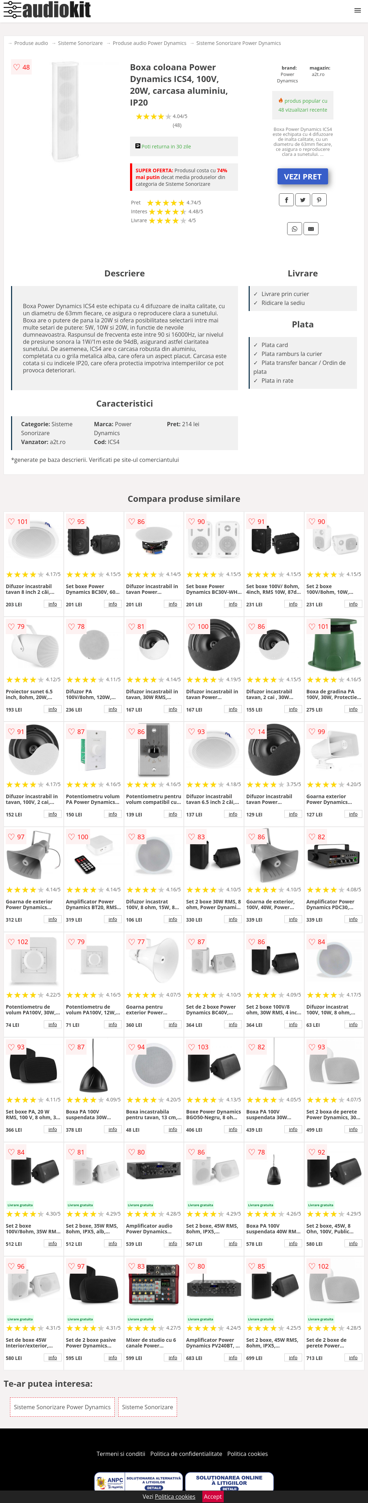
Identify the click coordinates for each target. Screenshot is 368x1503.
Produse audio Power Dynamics (149, 43)
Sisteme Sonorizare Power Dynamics (238, 43)
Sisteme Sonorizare (80, 43)
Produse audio (31, 43)
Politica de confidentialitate (186, 1454)
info (52, 604)
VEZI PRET (303, 176)
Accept (213, 1497)
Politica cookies (247, 1454)
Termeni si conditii (121, 1454)
